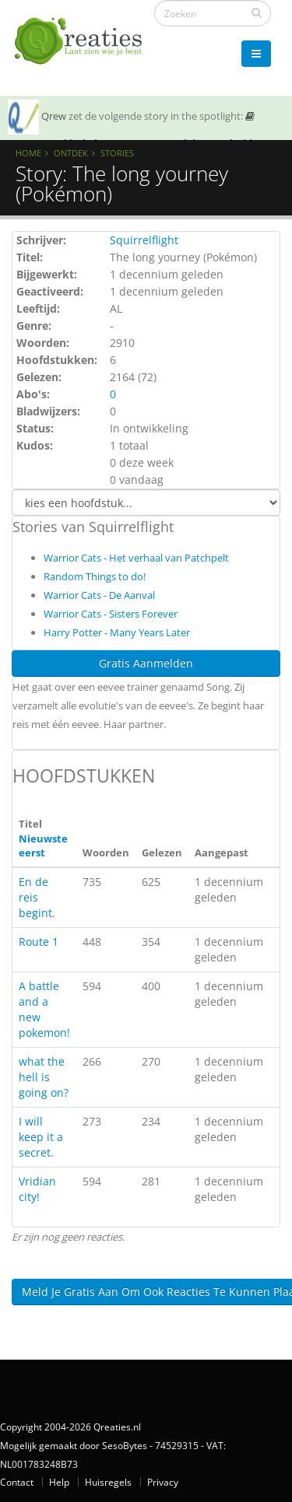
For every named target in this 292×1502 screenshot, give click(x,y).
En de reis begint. (37, 897)
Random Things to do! (95, 576)
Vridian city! (37, 1189)
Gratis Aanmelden (146, 663)
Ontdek (71, 153)
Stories (117, 153)
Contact (16, 1482)
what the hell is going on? (44, 1077)
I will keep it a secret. (41, 1137)
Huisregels (108, 1482)
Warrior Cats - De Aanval (99, 595)
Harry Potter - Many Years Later (117, 632)
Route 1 (38, 941)
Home (28, 153)
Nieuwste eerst (43, 846)
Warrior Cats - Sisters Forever (111, 614)
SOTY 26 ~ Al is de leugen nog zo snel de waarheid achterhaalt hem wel (131, 139)
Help (59, 1482)
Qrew (53, 116)
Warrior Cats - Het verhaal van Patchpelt (136, 558)
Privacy (162, 1482)
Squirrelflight (144, 240)
